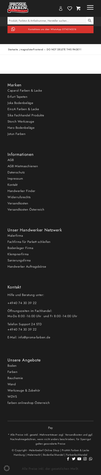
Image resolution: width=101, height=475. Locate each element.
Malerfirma (15, 235)
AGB (10, 160)
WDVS (12, 396)
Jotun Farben (16, 134)
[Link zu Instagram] (85, 461)
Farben (12, 372)
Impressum (15, 178)
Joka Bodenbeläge (20, 103)
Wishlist (69, 8)
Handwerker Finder (21, 191)
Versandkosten (17, 203)
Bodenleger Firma (20, 248)
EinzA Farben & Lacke (23, 109)
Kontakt (12, 184)
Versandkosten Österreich (25, 209)
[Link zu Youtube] (79, 461)
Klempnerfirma (18, 254)
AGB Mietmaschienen (22, 166)
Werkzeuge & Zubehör (23, 390)
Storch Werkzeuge (20, 121)
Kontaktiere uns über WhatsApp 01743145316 (52, 29)
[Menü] (88, 7)
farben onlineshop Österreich (28, 402)
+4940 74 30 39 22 (22, 303)
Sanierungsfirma (19, 260)
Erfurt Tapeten (17, 96)
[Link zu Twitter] (74, 461)
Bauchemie (15, 378)
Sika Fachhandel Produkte (25, 115)
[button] (6, 468)
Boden (12, 365)
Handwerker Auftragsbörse (26, 266)
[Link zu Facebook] (68, 461)
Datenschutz (16, 172)
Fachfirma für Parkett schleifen (29, 241)
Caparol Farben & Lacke (24, 90)
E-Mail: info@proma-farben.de (28, 337)
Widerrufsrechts (19, 197)
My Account (60, 8)
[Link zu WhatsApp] (91, 461)
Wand (11, 384)
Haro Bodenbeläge (20, 127)
